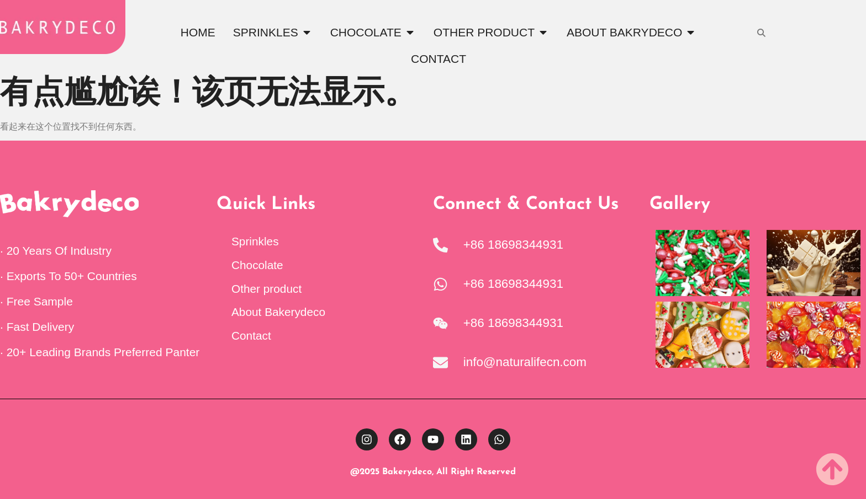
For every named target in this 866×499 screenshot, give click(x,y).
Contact (251, 335)
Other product (266, 288)
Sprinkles (255, 241)
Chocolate (257, 265)
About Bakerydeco (278, 311)
